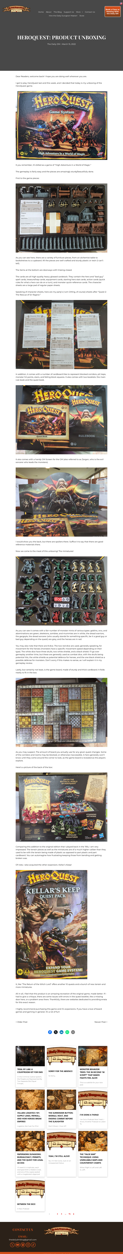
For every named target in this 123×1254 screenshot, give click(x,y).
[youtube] (17, 1245)
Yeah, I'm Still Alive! (59, 1156)
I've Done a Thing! (89, 1114)
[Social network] (22, 1245)
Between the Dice (26, 1204)
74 (70, 1214)
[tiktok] (33, 1245)
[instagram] (28, 1245)
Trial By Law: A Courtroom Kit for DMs (30, 1070)
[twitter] (12, 1245)
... (65, 1214)
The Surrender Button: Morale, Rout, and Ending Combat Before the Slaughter (60, 1117)
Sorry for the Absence (60, 1071)
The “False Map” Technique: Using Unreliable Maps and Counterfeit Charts (91, 1158)
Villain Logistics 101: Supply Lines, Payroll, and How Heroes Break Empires (29, 1117)
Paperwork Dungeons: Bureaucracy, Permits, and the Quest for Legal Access (30, 1158)
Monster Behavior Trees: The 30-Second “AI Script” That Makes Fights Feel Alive (92, 1073)
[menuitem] (41, 12)
